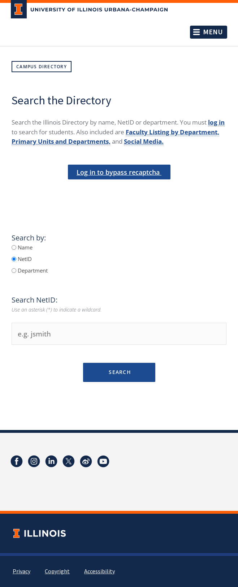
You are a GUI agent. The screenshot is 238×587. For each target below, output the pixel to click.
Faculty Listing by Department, (172, 132)
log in (216, 122)
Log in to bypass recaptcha (119, 172)
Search (119, 372)
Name (24, 247)
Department (32, 270)
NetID (24, 258)
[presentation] (119, 192)
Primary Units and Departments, (61, 141)
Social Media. (144, 141)
